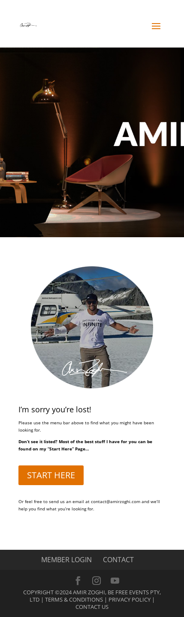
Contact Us (92, 607)
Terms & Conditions (74, 599)
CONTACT (118, 559)
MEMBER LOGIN (66, 559)
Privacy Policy (130, 599)
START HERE (51, 475)
